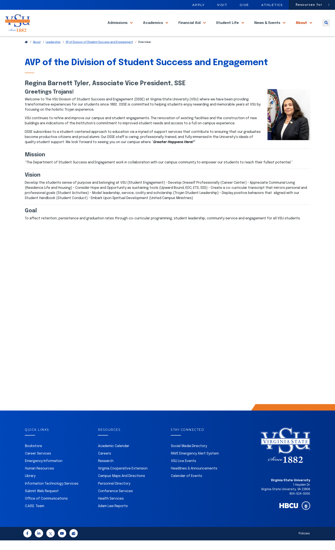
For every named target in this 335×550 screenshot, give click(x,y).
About (302, 27)
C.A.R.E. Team (34, 516)
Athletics (272, 5)
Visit (222, 5)
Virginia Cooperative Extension (123, 478)
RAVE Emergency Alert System (195, 463)
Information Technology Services (51, 493)
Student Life (228, 27)
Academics (153, 27)
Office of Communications (46, 508)
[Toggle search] (326, 27)
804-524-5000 (299, 503)
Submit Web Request (42, 501)
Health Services (111, 508)
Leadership (53, 52)
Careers (104, 463)
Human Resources (39, 478)
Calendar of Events (186, 485)
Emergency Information (43, 470)
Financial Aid (189, 27)
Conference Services (115, 501)
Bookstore (33, 456)
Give (244, 5)
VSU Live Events (183, 470)
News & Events (267, 27)
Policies (304, 543)
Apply (198, 5)
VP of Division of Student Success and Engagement (99, 52)
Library (30, 485)
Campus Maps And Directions (121, 485)
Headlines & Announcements (194, 478)
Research (105, 470)
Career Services (38, 463)
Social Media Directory (189, 456)
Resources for (309, 4)
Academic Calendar (113, 456)
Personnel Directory (114, 493)
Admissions (117, 27)
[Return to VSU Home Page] (26, 52)
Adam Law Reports (113, 516)
